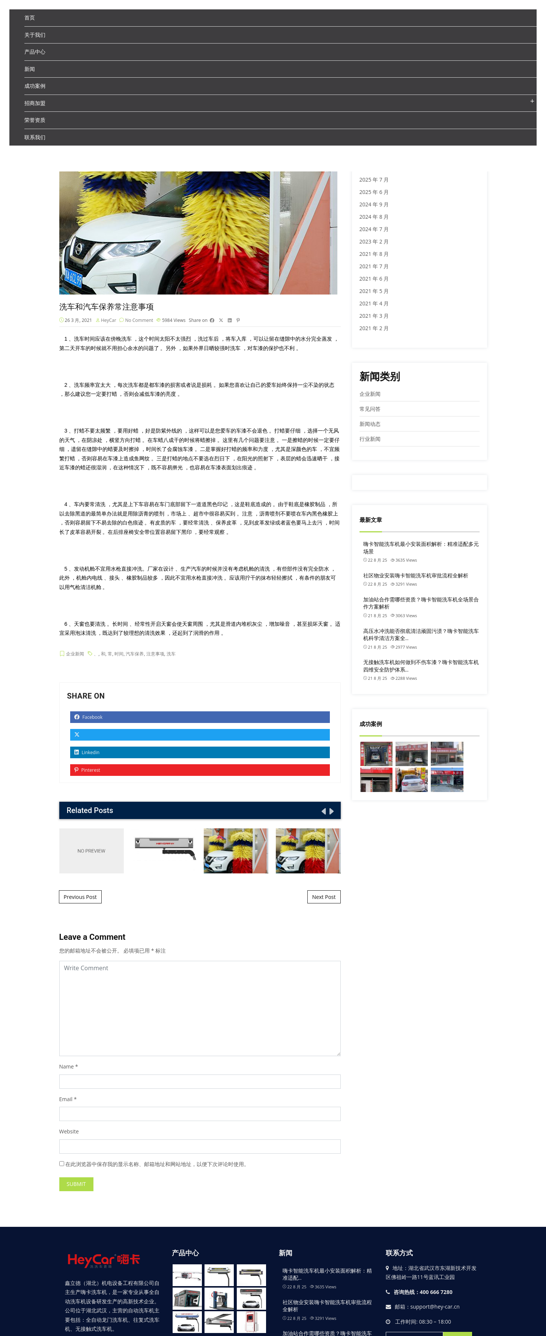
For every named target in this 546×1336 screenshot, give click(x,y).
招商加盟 (34, 103)
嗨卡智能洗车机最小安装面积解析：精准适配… (327, 1275)
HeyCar (108, 321)
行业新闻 (370, 438)
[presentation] (323, 812)
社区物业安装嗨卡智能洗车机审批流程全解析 (415, 576)
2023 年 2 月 (374, 241)
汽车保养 (135, 654)
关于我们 (34, 34)
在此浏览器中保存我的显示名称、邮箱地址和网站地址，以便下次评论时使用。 (157, 1164)
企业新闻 (75, 654)
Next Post (324, 897)
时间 (118, 654)
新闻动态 (370, 423)
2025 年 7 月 (374, 179)
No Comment (139, 321)
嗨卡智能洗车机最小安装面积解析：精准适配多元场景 (421, 548)
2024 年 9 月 (374, 204)
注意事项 (155, 654)
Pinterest (87, 771)
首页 (29, 17)
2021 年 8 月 (374, 253)
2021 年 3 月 (374, 315)
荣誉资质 (34, 119)
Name (66, 1067)
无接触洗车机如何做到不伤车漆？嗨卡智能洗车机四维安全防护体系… (421, 666)
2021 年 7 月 (374, 266)
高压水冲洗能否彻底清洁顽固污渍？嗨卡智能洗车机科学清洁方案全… (421, 635)
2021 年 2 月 (374, 328)
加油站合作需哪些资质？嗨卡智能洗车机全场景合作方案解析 (421, 603)
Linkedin (87, 753)
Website (69, 1132)
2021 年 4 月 (374, 303)
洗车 (171, 654)
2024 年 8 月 (374, 216)
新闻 (29, 68)
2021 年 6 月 (374, 278)
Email (66, 1099)
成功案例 (34, 85)
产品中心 (34, 51)
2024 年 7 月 (374, 229)
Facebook (88, 718)
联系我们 (34, 137)
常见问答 (370, 408)
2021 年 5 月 (374, 291)
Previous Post (80, 897)
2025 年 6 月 (374, 191)
